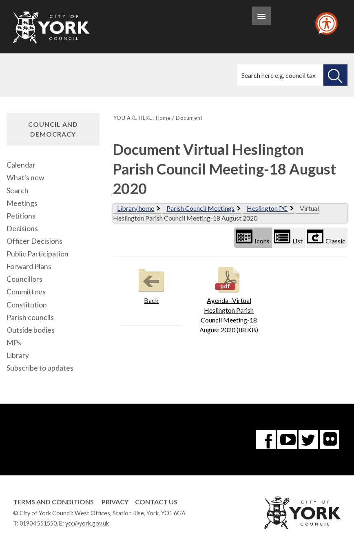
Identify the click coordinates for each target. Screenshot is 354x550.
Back (151, 284)
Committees (26, 291)
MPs (14, 342)
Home (163, 118)
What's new (25, 177)
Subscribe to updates (40, 368)
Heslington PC (267, 208)
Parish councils (30, 317)
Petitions (21, 216)
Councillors (24, 279)
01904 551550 (38, 523)
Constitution (27, 304)
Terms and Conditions (53, 502)
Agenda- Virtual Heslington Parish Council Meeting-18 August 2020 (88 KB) (228, 299)
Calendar (21, 165)
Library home (135, 208)
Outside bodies (31, 330)
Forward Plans (29, 266)
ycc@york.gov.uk (87, 523)
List (288, 237)
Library (18, 355)
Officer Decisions (34, 241)
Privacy (115, 502)
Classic (326, 237)
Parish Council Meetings (200, 208)
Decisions (22, 228)
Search (18, 190)
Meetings (22, 203)
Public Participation (38, 254)
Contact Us (156, 502)
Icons (253, 237)
